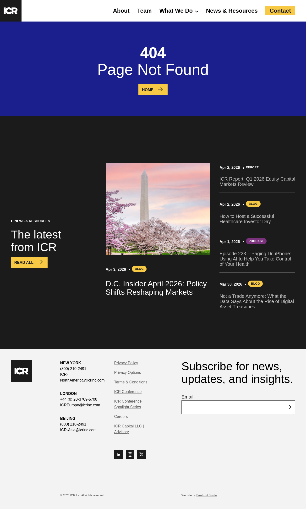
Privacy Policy (126, 363)
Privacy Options (127, 373)
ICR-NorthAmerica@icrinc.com (82, 377)
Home (147, 90)
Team (144, 10)
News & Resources (232, 10)
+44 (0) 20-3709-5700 (78, 399)
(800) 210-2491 (73, 369)
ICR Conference (128, 392)
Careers (121, 417)
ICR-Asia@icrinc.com (78, 430)
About (121, 10)
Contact (280, 10)
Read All (23, 262)
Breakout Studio (207, 495)
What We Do (176, 10)
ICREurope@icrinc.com (80, 405)
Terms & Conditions (131, 382)
